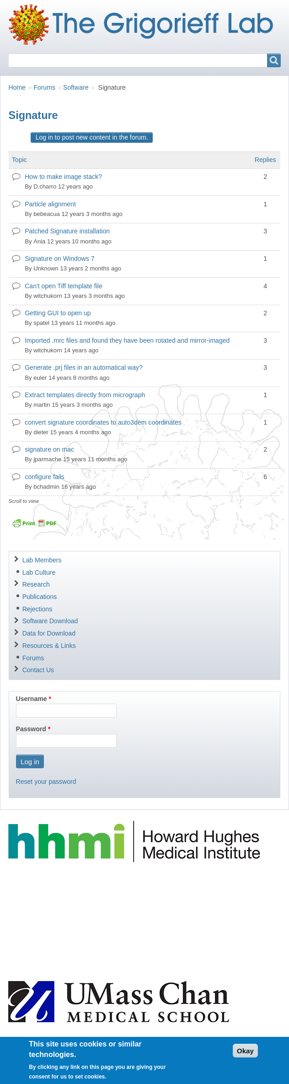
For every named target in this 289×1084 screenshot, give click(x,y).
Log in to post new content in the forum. (92, 137)
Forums (44, 87)
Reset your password (46, 781)
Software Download (50, 621)
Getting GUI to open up (58, 313)
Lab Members (42, 560)
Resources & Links (49, 645)
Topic (19, 159)
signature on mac (49, 449)
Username (31, 698)
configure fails (44, 476)
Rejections (37, 609)
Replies (265, 159)
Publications (39, 596)
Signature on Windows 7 (59, 258)
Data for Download (48, 633)
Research (36, 584)
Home (17, 87)
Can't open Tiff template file (63, 286)
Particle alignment (50, 204)
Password (31, 729)
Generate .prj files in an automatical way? (84, 367)
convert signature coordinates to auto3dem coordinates (103, 422)
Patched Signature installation (67, 231)
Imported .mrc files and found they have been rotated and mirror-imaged (127, 340)
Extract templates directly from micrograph (85, 395)
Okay (245, 1056)
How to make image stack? (63, 176)
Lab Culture (39, 572)
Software (75, 87)
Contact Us (38, 670)
